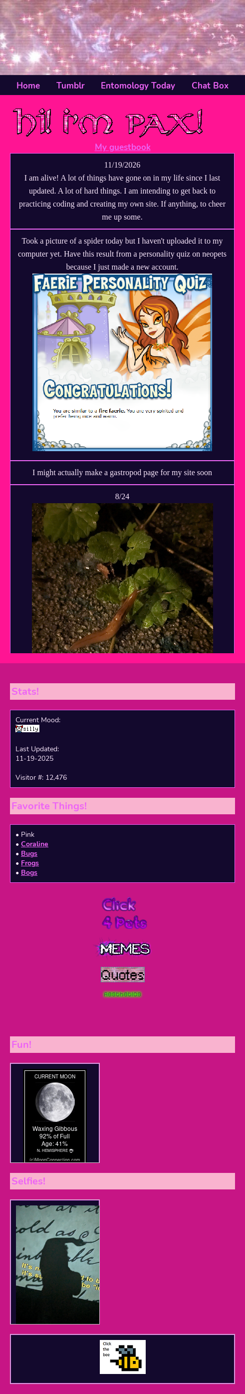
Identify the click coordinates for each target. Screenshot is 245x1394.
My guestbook (123, 147)
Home (28, 86)
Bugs (29, 853)
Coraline (34, 844)
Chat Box (210, 86)
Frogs (30, 863)
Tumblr (70, 86)
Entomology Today (138, 86)
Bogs (29, 872)
